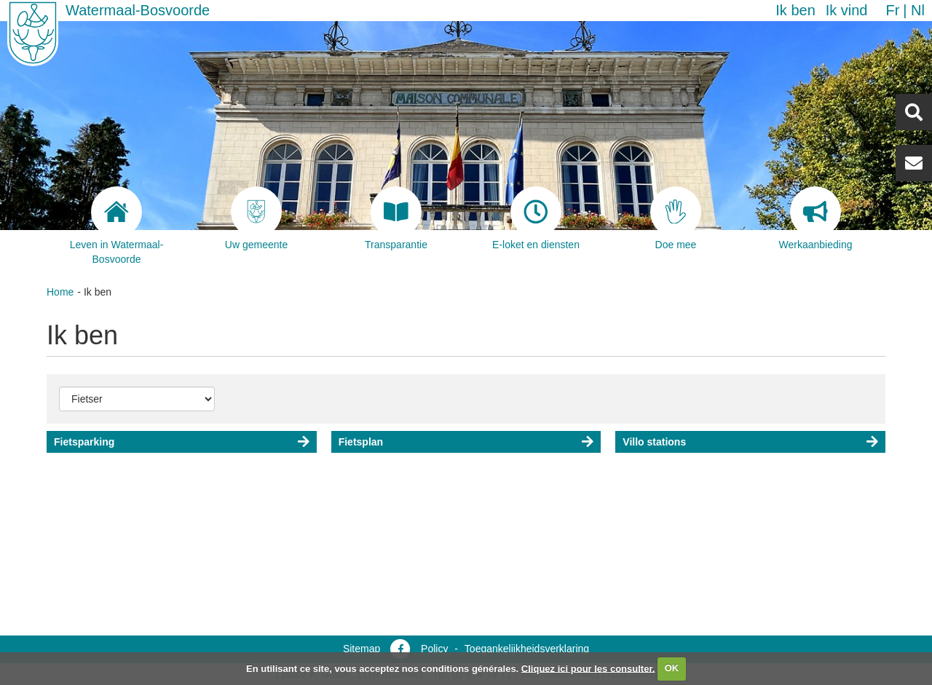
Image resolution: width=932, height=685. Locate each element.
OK (672, 667)
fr (892, 10)
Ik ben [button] (795, 10)
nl (918, 10)
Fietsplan (361, 442)
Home (60, 292)
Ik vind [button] (847, 10)
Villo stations (654, 442)
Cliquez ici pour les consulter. (588, 667)
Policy (434, 648)
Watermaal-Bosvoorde (138, 10)
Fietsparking (84, 442)
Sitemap (361, 648)
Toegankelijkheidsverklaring (527, 648)
